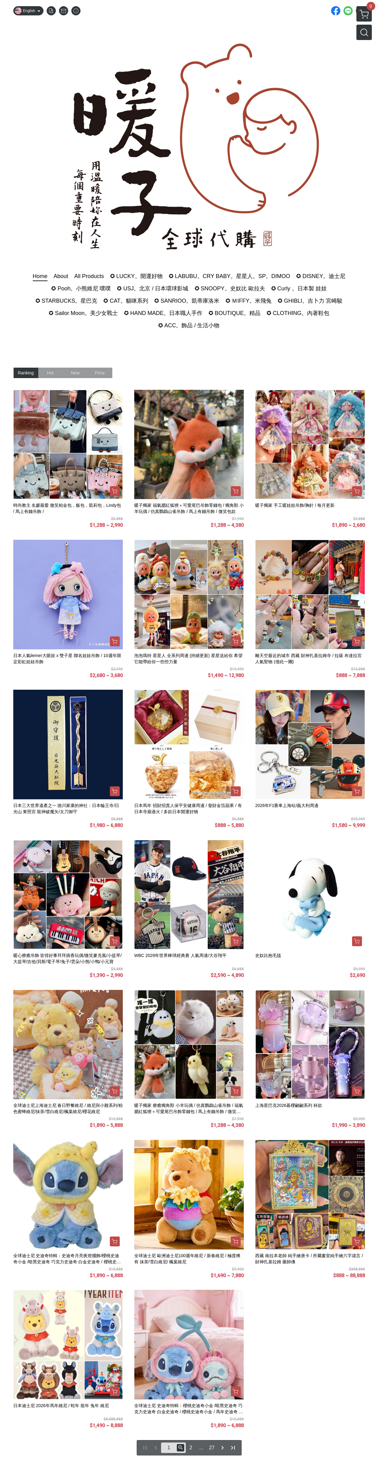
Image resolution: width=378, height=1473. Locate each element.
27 (212, 1447)
